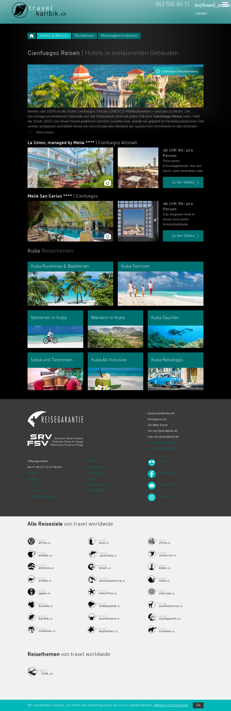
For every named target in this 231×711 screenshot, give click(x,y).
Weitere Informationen (171, 705)
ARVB (91, 461)
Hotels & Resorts (53, 36)
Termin (32, 478)
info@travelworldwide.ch (164, 442)
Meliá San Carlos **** (63, 196)
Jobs (91, 478)
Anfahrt (32, 484)
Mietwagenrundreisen (119, 36)
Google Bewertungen (42, 496)
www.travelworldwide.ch (164, 448)
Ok (198, 705)
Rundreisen (84, 36)
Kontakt (33, 472)
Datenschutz (96, 467)
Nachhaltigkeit (97, 490)
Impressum (95, 472)
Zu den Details (186, 182)
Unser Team (36, 490)
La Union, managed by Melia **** (82, 143)
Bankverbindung (98, 484)
